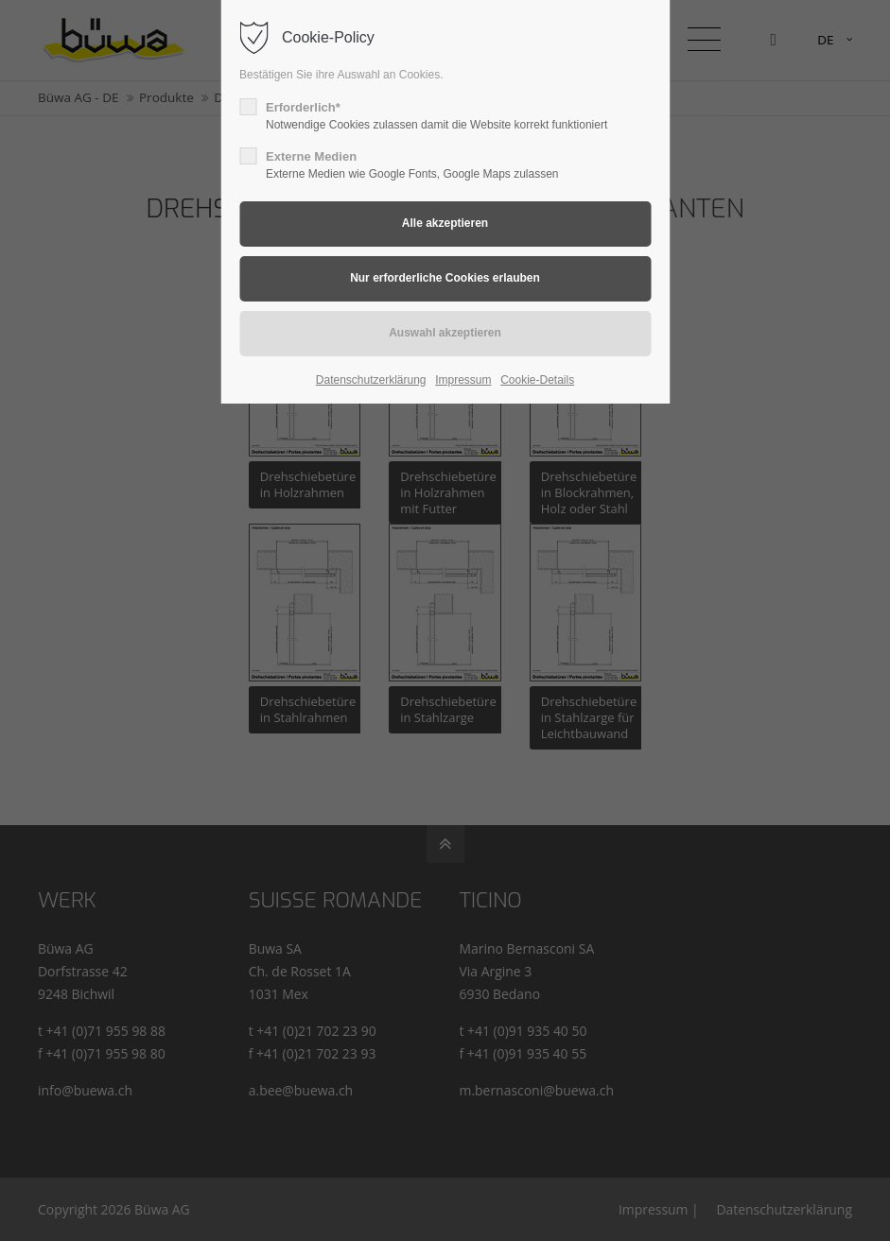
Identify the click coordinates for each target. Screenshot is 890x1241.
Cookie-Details (537, 380)
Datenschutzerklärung (371, 380)
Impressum (463, 380)
